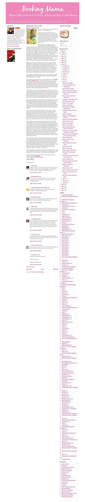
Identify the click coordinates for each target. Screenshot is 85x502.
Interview (64, 332)
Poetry (63, 384)
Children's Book (66, 263)
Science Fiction (65, 402)
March (64, 178)
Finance (64, 304)
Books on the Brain (66, 477)
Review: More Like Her (67, 121)
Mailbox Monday (66, 345)
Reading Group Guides (67, 496)
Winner (63, 454)
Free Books (64, 309)
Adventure (64, 208)
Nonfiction (36, 157)
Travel (63, 431)
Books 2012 (65, 243)
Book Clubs (65, 235)
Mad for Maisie (65, 341)
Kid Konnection (65, 335)
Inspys (63, 330)
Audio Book (65, 214)
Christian (64, 265)
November (65, 68)
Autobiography (65, 219)
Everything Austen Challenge (69, 297)
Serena (33, 165)
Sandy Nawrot (34, 219)
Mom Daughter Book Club (68, 363)
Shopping (64, 410)
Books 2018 (65, 253)
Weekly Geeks (65, 444)
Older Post (55, 269)
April (64, 81)
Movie (63, 366)
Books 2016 (65, 250)
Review (41, 157)
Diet (63, 287)
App (63, 211)
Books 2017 (65, 252)
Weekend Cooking (66, 443)
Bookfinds (64, 473)
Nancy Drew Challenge (67, 372)
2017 (62, 54)
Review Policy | (58, 21)
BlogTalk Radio (65, 229)
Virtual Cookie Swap (67, 438)
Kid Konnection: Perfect (68, 88)
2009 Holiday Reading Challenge (70, 196)
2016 (62, 56)
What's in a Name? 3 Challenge (69, 447)
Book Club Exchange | (40, 21)
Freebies (64, 310)
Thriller (63, 429)
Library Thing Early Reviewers (69, 338)
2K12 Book (64, 204)
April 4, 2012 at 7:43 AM (35, 183)
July (64, 75)
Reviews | (25, 21)
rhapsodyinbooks (35, 245)
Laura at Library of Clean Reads (39, 187)
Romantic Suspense (67, 398)
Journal (64, 333)
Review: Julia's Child (67, 105)
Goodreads (64, 483)
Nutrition (64, 377)
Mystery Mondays (66, 371)
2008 (62, 190)
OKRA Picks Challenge (67, 379)
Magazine (64, 343)
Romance (64, 397)
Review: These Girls (67, 148)
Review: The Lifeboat (67, 123)
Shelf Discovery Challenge (68, 408)
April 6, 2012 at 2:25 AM (35, 264)
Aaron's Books (65, 464)
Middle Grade (65, 356)
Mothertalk (64, 364)
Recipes (64, 390)
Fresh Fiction (65, 482)
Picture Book (65, 382)
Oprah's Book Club (66, 491)
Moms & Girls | (50, 21)
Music (63, 367)
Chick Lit (64, 261)
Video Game (65, 436)
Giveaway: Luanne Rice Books (69, 99)
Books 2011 (65, 242)
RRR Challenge (65, 400)
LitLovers (64, 485)
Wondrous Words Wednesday (69, 456)
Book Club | (31, 21)
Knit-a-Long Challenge (67, 337)
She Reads (64, 405)
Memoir (32, 157)
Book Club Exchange (67, 234)
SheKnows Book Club (67, 407)
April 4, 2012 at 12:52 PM (36, 241)
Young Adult (65, 459)
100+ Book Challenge (67, 195)
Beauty (63, 222)
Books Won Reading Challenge (69, 257)
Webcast (64, 441)
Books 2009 (65, 239)
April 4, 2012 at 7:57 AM (35, 193)
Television (64, 425)
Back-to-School (65, 221)
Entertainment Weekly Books (69, 480)
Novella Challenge (66, 376)
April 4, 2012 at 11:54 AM (36, 230)
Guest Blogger (65, 317)
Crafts (63, 279)
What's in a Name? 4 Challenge (69, 451)
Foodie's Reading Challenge (69, 307)
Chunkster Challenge (67, 268)
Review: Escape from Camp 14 (69, 90)
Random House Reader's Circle (69, 493)
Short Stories (65, 412)
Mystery (64, 369)
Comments (64, 45)
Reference (64, 392)
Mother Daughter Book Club (68, 486)
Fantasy (64, 299)
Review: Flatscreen (67, 114)
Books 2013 (65, 245)
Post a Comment (30, 266)
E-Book (63, 292)
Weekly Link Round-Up (67, 446)
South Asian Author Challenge (69, 415)
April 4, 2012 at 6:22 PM (35, 250)
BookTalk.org (65, 478)
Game (63, 312)
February (65, 180)
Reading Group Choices (67, 495)
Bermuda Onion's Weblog (68, 467)
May (64, 79)
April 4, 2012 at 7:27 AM (35, 172)
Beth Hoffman (34, 197)
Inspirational (65, 328)
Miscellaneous (65, 361)
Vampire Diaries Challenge (68, 433)
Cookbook (64, 276)
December (65, 66)
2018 (62, 53)
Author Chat (65, 216)
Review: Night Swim (67, 137)
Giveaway (64, 314)
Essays (63, 296)
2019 (62, 51)
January (65, 182)
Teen (63, 423)
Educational (65, 294)
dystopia (64, 291)
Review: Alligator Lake (67, 159)
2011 (62, 184)
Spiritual (64, 418)
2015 (62, 58)
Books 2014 (65, 247)
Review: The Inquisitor (67, 103)
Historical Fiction (66, 322)
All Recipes (64, 465)
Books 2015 (65, 248)
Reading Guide (65, 385)
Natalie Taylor (35, 80)
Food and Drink (65, 305)
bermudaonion (34, 176)
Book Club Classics (66, 469)
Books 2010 (65, 240)
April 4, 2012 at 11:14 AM (36, 215)
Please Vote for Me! (67, 146)
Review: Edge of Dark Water (69, 150)
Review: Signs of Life (32, 27)
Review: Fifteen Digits (67, 83)
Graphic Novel (65, 315)
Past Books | (12, 21)
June (64, 77)
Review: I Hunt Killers (67, 125)
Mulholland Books (66, 488)
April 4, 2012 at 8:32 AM (35, 202)
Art (62, 212)
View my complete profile (13, 46)
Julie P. (18, 28)
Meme (63, 350)
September (65, 71)
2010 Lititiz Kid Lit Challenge (69, 203)
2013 (62, 62)
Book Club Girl (65, 472)
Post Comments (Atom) (38, 272)
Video (63, 434)
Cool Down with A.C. (67, 278)
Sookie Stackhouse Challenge (69, 413)
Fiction (63, 302)
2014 (62, 60)
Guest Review (65, 318)
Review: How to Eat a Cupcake (69, 119)
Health (63, 320)
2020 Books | (19, 21)
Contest (64, 274)
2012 (62, 64)
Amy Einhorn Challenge (67, 209)
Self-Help (64, 403)
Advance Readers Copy (67, 206)
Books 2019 (65, 255)
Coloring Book (65, 273)
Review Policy (65, 395)
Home (64, 21)
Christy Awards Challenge (68, 266)
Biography (64, 226)
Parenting (64, 381)
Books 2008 (65, 237)
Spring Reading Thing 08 (68, 420)
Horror (63, 325)
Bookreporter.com (66, 475)
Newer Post (29, 269)
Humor (63, 327)
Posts (63, 43)
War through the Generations (69, 439)
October (65, 70)
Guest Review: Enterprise (68, 101)
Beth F (32, 206)
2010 (62, 186)
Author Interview (66, 217)
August (65, 73)
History (63, 323)
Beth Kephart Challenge (67, 224)
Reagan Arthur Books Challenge (70, 387)
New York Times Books (67, 490)
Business (64, 260)
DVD (63, 289)
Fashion (64, 301)
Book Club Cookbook (67, 470)
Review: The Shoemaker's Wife (69, 169)
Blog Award (64, 227)
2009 (62, 188)
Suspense (64, 421)
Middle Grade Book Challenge (69, 358)
